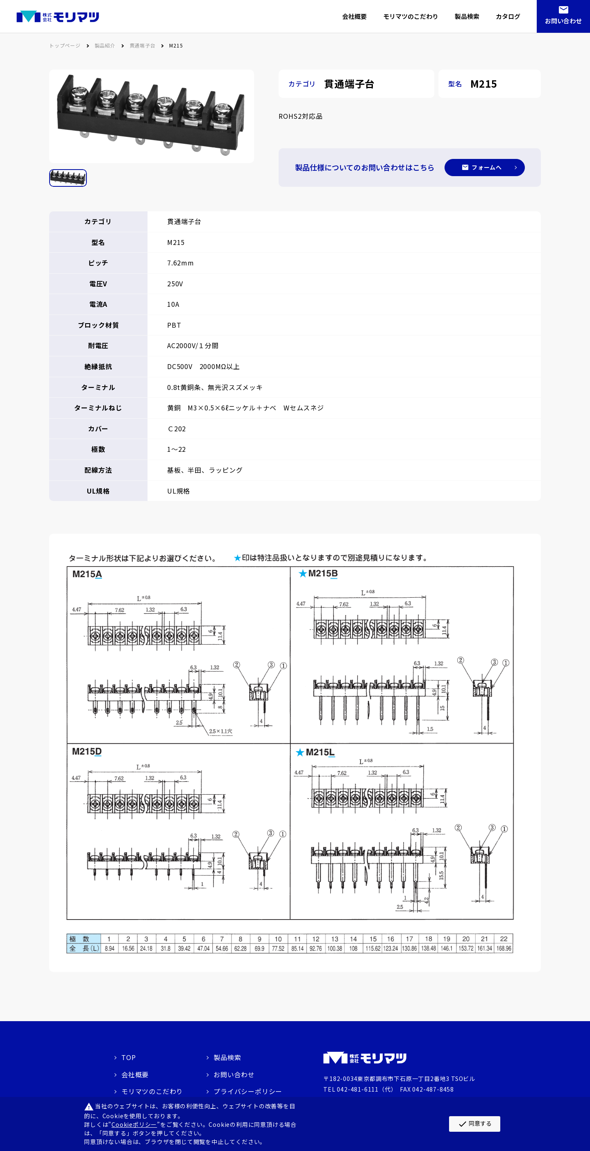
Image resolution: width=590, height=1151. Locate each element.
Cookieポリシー (134, 1124)
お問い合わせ (563, 20)
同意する (475, 1124)
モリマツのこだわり (152, 1091)
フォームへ (487, 167)
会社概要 (135, 1074)
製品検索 (227, 1057)
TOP (128, 1057)
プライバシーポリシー (247, 1091)
